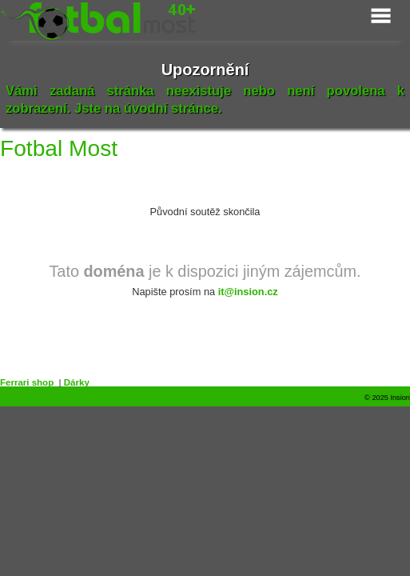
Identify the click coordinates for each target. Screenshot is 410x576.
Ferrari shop (27, 382)
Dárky (77, 382)
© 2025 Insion (387, 398)
